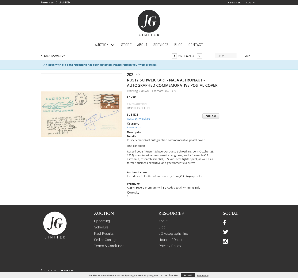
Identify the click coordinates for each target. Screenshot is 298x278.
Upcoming (102, 221)
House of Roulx (170, 240)
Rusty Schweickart (138, 118)
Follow (211, 116)
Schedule (101, 227)
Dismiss (188, 275)
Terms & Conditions (109, 246)
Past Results (104, 233)
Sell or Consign (105, 240)
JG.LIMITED (62, 2)
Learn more (202, 275)
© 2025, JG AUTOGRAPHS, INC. (58, 270)
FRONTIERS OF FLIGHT (140, 108)
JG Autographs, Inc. (174, 233)
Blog (162, 227)
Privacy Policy (170, 246)
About (163, 221)
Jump (247, 55)
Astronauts (134, 127)
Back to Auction (54, 55)
